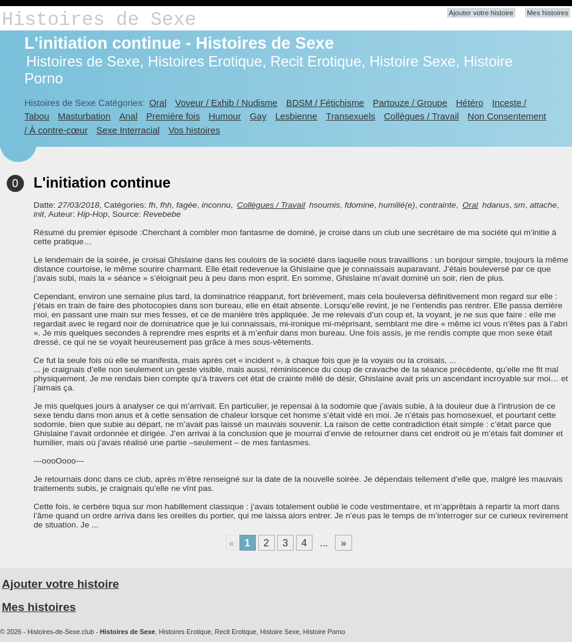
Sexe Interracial (128, 130)
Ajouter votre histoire (481, 12)
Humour (224, 116)
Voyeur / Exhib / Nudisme (226, 102)
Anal (128, 116)
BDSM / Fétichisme (325, 102)
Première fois (173, 116)
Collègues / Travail (421, 116)
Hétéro (470, 102)
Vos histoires (194, 130)
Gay (258, 116)
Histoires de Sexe (99, 19)
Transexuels (350, 116)
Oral (157, 102)
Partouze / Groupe (410, 102)
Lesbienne (296, 116)
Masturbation (84, 116)
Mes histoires (547, 12)
